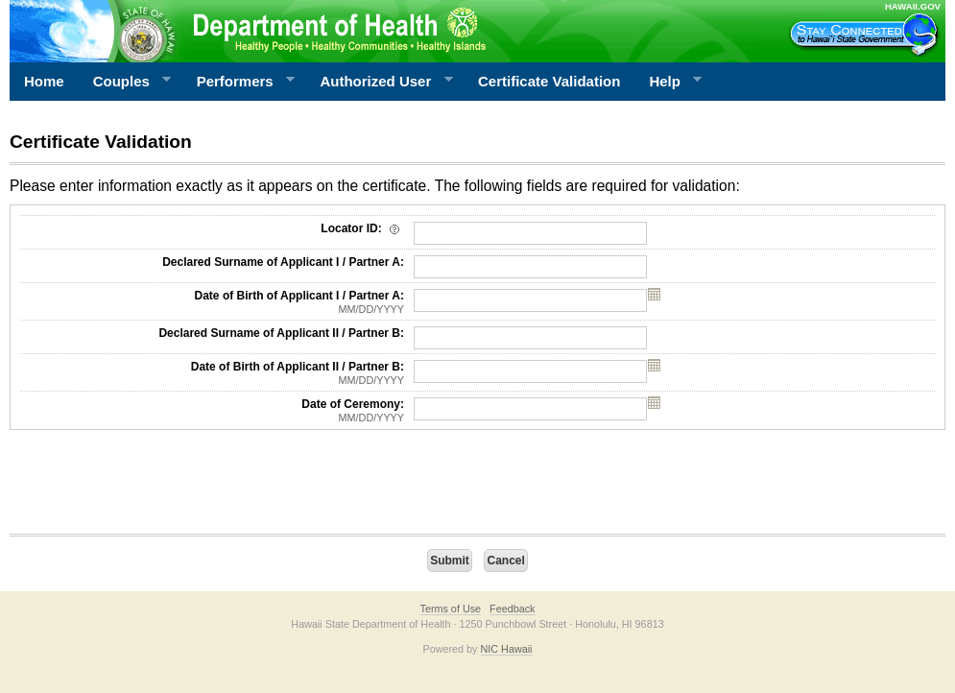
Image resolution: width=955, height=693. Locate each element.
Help (668, 81)
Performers (239, 81)
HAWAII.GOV (913, 6)
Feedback (512, 608)
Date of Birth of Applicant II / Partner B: (212, 373)
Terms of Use (450, 608)
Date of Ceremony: (212, 410)
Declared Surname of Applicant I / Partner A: (283, 262)
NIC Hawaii (507, 649)
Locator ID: (362, 228)
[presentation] (155, 486)
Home (44, 81)
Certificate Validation (549, 81)
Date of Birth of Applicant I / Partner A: (212, 302)
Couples (125, 81)
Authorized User (378, 81)
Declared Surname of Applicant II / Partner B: (281, 333)
